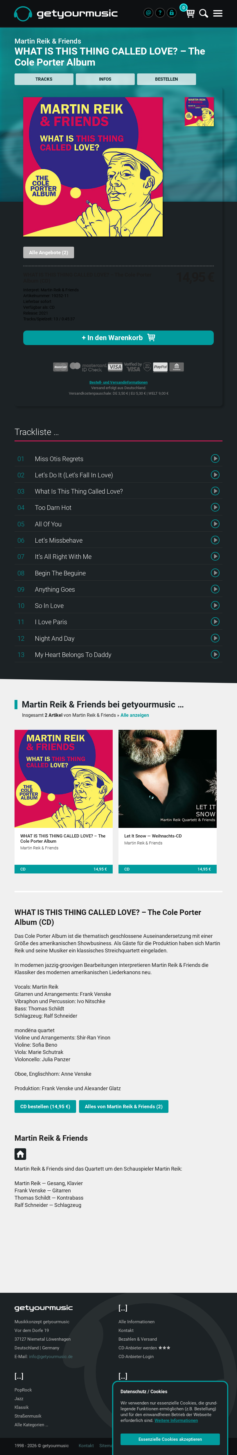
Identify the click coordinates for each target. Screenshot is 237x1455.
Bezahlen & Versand (138, 1339)
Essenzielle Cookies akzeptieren (170, 1439)
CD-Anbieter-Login (136, 1356)
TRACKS (43, 79)
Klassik (22, 1407)
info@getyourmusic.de (51, 1356)
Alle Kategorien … (31, 1424)
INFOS (104, 79)
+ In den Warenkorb (118, 337)
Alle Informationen (137, 1321)
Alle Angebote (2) (48, 252)
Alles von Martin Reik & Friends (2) (124, 1106)
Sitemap (107, 1445)
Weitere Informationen (176, 1420)
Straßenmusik (28, 1415)
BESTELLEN (164, 79)
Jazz (19, 1398)
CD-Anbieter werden (144, 1347)
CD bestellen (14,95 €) (45, 1106)
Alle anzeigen (135, 715)
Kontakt (126, 1330)
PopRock (23, 1389)
